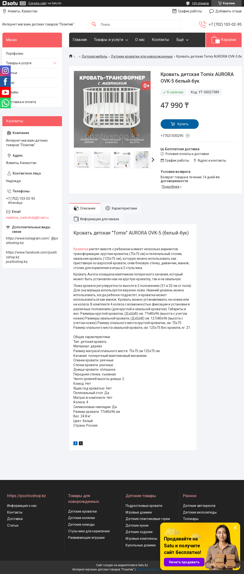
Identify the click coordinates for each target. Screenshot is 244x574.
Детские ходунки (139, 532)
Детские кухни (137, 525)
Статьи (11, 73)
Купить (183, 124)
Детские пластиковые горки (148, 519)
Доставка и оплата (21, 102)
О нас (140, 39)
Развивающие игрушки (86, 537)
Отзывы (12, 92)
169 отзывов (200, 3)
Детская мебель (94, 56)
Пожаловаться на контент (154, 569)
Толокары (190, 519)
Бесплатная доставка (182, 149)
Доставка (15, 519)
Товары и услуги (108, 39)
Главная (80, 39)
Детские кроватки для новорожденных (142, 56)
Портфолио (14, 53)
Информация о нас (22, 506)
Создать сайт (37, 3)
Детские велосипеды (200, 512)
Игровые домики (139, 512)
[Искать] (94, 24)
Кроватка (80, 249)
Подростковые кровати (144, 506)
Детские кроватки (82, 511)
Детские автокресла (199, 506)
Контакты (160, 39)
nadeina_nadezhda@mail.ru (27, 218)
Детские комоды (81, 524)
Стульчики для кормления (89, 531)
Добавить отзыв (228, 11)
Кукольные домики (141, 545)
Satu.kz (143, 565)
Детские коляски (81, 518)
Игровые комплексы (141, 538)
